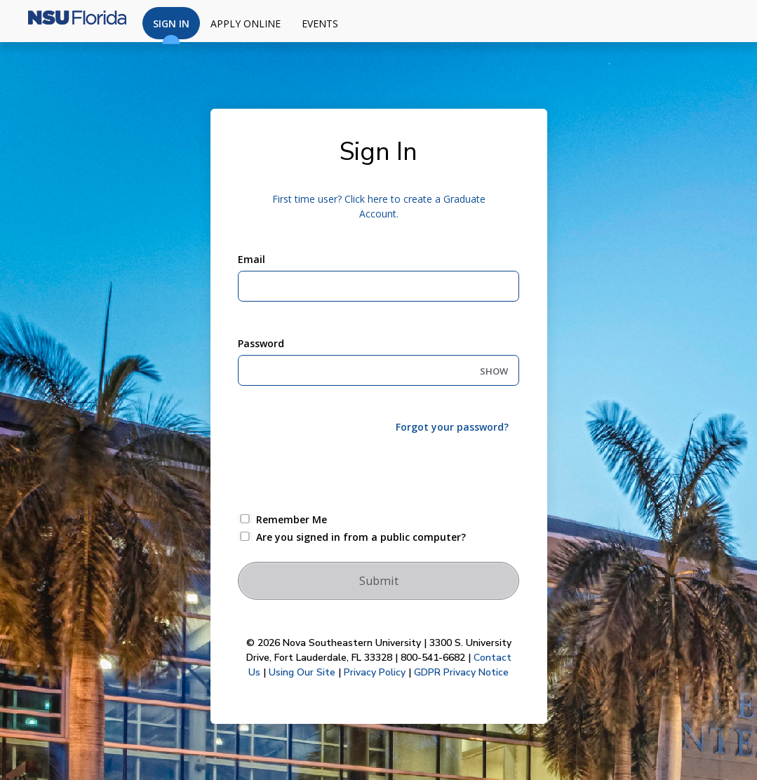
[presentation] (344, 472)
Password (261, 343)
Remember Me (291, 519)
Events (320, 23)
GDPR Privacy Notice (461, 672)
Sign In (171, 28)
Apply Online (245, 23)
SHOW (494, 371)
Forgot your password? (452, 426)
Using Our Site (302, 672)
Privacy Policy (375, 672)
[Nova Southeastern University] (70, 21)
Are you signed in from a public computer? (361, 537)
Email (251, 259)
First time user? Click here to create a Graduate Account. (378, 206)
